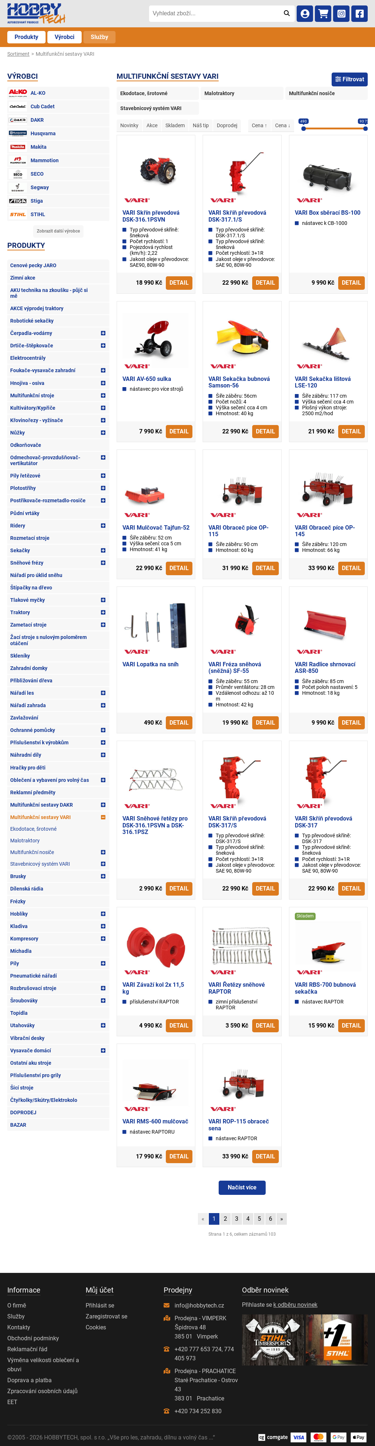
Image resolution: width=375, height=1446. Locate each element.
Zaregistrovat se (106, 1316)
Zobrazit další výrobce (58, 231)
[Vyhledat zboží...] (213, 13)
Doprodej (227, 125)
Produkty (26, 37)
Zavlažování (24, 718)
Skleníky (20, 656)
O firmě (16, 1305)
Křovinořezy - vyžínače (36, 420)
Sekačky (20, 550)
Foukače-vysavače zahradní (42, 370)
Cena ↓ (282, 125)
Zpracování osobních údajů (42, 1391)
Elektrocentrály (28, 358)
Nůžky (17, 433)
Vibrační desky (27, 1038)
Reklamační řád (27, 1349)
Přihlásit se (100, 1305)
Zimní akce (22, 278)
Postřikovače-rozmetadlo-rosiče (48, 500)
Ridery (17, 526)
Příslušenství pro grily (35, 1075)
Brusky (18, 876)
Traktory (20, 612)
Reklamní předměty (32, 792)
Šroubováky (24, 1000)
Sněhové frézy (26, 563)
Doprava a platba (29, 1380)
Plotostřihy (23, 488)
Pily (14, 963)
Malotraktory (25, 840)
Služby (99, 37)
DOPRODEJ (23, 1112)
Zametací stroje (28, 625)
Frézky (18, 901)
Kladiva (19, 926)
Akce (152, 125)
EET (12, 1402)
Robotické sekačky (32, 321)
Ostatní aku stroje (30, 1063)
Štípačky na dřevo (31, 588)
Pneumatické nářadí (33, 976)
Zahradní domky (28, 668)
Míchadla (21, 951)
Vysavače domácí (30, 1050)
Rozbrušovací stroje (33, 988)
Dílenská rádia (26, 889)
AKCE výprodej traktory (36, 308)
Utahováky (22, 1025)
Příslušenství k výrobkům (39, 742)
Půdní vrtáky (24, 513)
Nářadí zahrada (28, 705)
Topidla (19, 1013)
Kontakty (18, 1327)
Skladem (175, 125)
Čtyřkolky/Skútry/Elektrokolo (43, 1100)
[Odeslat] (286, 13)
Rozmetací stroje (30, 538)
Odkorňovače (25, 445)
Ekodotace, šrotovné (33, 829)
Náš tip (201, 125)
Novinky (129, 125)
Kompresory (24, 939)
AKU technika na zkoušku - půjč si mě (49, 293)
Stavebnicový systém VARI (40, 864)
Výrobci (64, 37)
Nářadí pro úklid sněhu (36, 575)
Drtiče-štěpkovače (31, 345)
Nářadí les (22, 693)
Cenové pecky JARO (33, 265)
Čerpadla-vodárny (31, 333)
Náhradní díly (25, 755)
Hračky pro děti (28, 768)
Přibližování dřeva (31, 680)
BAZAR (18, 1125)
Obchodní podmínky (33, 1338)
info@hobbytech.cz (199, 1305)
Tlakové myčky (27, 600)
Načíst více (242, 1187)
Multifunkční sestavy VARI (40, 817)
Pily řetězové (25, 476)
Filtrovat (349, 79)
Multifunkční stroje (32, 395)
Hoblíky (19, 914)
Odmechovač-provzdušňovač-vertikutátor (45, 460)
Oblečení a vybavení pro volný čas (49, 780)
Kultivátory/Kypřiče (32, 408)
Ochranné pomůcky (32, 730)
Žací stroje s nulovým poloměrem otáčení (48, 640)
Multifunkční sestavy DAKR (41, 805)
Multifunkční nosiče (32, 852)
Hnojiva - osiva (27, 383)
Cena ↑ (259, 125)
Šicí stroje (22, 1088)
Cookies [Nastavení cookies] (96, 1327)
